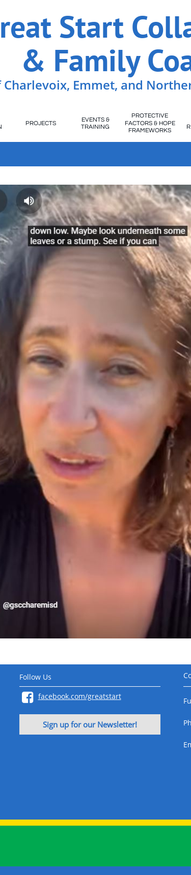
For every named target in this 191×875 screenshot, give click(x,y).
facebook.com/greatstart (79, 696)
